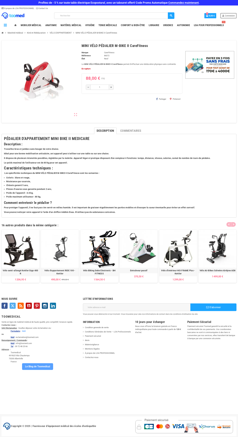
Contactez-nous (91, 357)
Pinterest (175, 99)
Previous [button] (228, 224)
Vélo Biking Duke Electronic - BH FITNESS (99, 272)
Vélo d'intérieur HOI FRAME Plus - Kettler (178, 272)
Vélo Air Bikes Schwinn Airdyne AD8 (218, 270)
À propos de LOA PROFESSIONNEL (19, 8)
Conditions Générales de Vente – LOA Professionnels (108, 332)
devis (87, 340)
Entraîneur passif (138, 270)
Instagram (45, 306)
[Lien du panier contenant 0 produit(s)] (210, 15)
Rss (21, 306)
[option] (20, 256)
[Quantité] (99, 87)
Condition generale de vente (97, 327)
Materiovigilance (92, 344)
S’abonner (213, 307)
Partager (161, 99)
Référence (86, 55)
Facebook (5, 306)
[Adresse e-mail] (137, 307)
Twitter (13, 306)
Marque (85, 52)
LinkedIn (53, 306)
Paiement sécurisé (93, 336)
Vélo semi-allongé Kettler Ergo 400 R (20, 272)
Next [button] (233, 224)
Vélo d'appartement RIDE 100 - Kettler (59, 272)
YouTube (29, 306)
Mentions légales (92, 349)
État (83, 58)
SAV (24, 331)
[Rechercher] (114, 15)
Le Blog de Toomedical (37, 366)
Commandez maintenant (183, 2)
